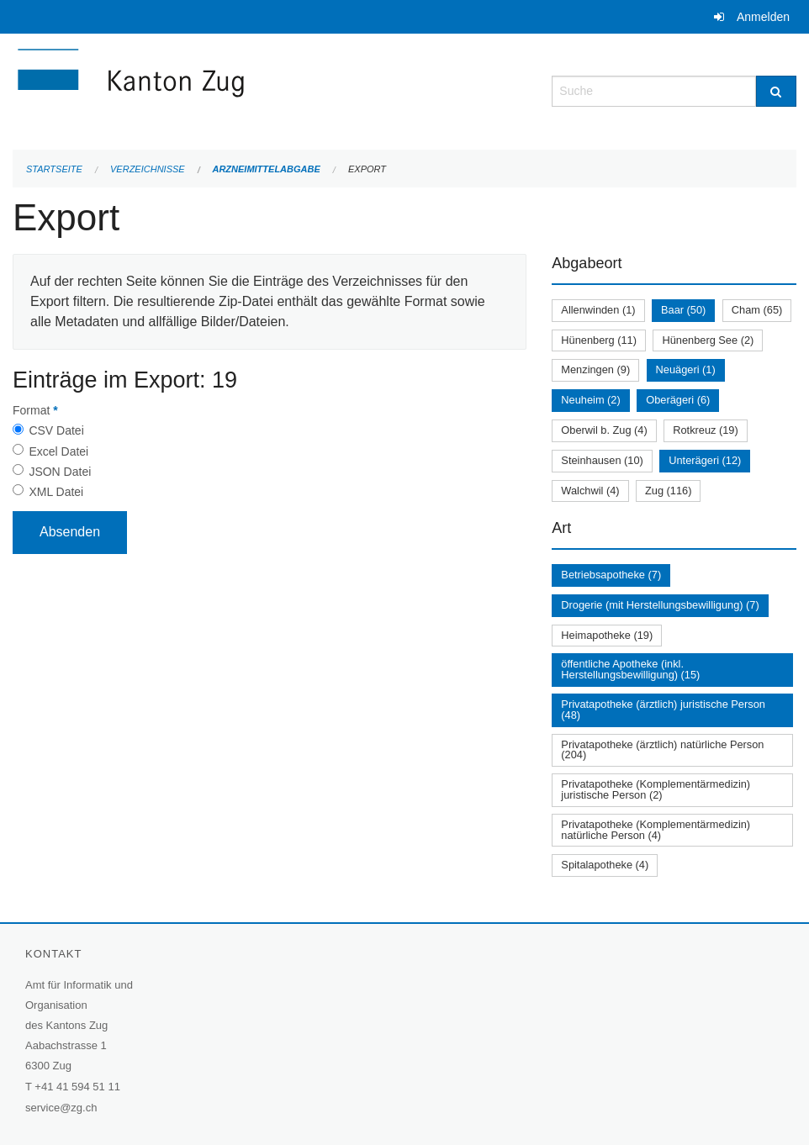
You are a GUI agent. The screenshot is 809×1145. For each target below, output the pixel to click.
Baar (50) (683, 309)
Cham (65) (757, 309)
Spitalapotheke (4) (604, 864)
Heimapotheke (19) (607, 635)
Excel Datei (58, 451)
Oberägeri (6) (678, 399)
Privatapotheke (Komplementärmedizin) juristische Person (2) (655, 789)
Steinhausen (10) (601, 460)
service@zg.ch (61, 1107)
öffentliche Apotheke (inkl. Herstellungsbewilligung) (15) (630, 669)
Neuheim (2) (590, 399)
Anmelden (763, 17)
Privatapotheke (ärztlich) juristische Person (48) (663, 709)
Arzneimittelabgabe (266, 169)
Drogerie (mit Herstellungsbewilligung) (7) (660, 605)
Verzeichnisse (147, 169)
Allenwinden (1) (598, 309)
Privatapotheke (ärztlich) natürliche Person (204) (662, 750)
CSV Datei (56, 430)
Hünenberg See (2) (707, 340)
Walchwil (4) (590, 490)
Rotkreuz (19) (705, 430)
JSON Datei (60, 471)
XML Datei (56, 492)
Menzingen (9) (595, 369)
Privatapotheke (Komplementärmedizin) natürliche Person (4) (655, 830)
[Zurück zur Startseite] (231, 89)
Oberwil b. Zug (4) (604, 430)
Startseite (54, 169)
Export (367, 169)
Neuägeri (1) (686, 369)
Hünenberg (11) (599, 340)
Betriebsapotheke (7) (611, 574)
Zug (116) (668, 490)
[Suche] (776, 91)
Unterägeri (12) (705, 460)
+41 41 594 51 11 (77, 1086)
